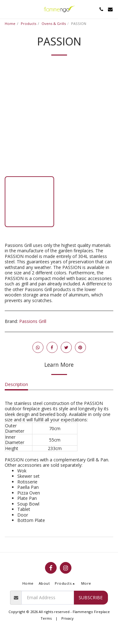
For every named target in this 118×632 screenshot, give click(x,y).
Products (28, 23)
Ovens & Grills (54, 23)
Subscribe (91, 597)
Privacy (67, 618)
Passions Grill (32, 321)
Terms (46, 618)
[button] (7, 9)
